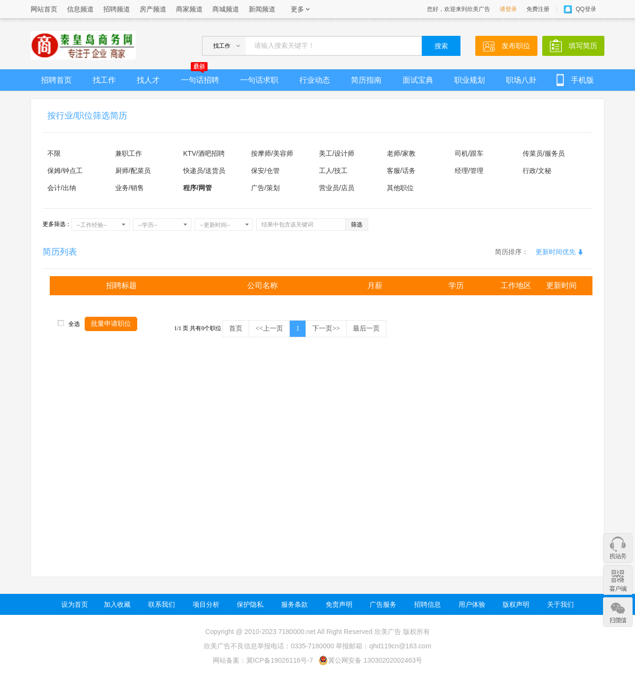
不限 (54, 153)
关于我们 (560, 604)
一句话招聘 (200, 76)
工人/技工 (333, 170)
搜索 (441, 46)
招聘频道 (116, 9)
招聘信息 (427, 604)
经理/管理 (469, 170)
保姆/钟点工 (65, 170)
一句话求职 (259, 80)
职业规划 (469, 80)
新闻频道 (262, 9)
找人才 (148, 80)
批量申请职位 (111, 323)
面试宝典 (418, 80)
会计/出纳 (61, 188)
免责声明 (339, 604)
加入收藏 (117, 604)
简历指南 (366, 80)
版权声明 (516, 604)
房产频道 (153, 9)
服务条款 (294, 604)
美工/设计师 (336, 153)
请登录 (508, 9)
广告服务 (383, 604)
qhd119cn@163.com (400, 646)
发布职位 (516, 46)
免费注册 (537, 9)
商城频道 (225, 9)
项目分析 (206, 604)
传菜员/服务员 (544, 153)
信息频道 (80, 9)
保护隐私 (250, 604)
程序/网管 (197, 188)
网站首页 (44, 9)
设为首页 (74, 604)
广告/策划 (265, 188)
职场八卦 (521, 80)
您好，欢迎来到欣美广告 (458, 9)
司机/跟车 (469, 153)
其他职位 (400, 188)
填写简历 (583, 46)
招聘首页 (56, 80)
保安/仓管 (265, 170)
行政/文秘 (537, 170)
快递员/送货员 (204, 170)
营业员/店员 (336, 188)
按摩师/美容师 (272, 153)
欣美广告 (387, 631)
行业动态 (314, 80)
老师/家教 (401, 153)
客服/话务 (401, 170)
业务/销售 (129, 188)
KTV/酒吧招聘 (204, 153)
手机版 (582, 80)
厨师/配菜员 (133, 170)
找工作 (104, 80)
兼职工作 (128, 153)
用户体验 (472, 604)
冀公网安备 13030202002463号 (370, 660)
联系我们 (161, 604)
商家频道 (189, 9)
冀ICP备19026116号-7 (279, 660)
